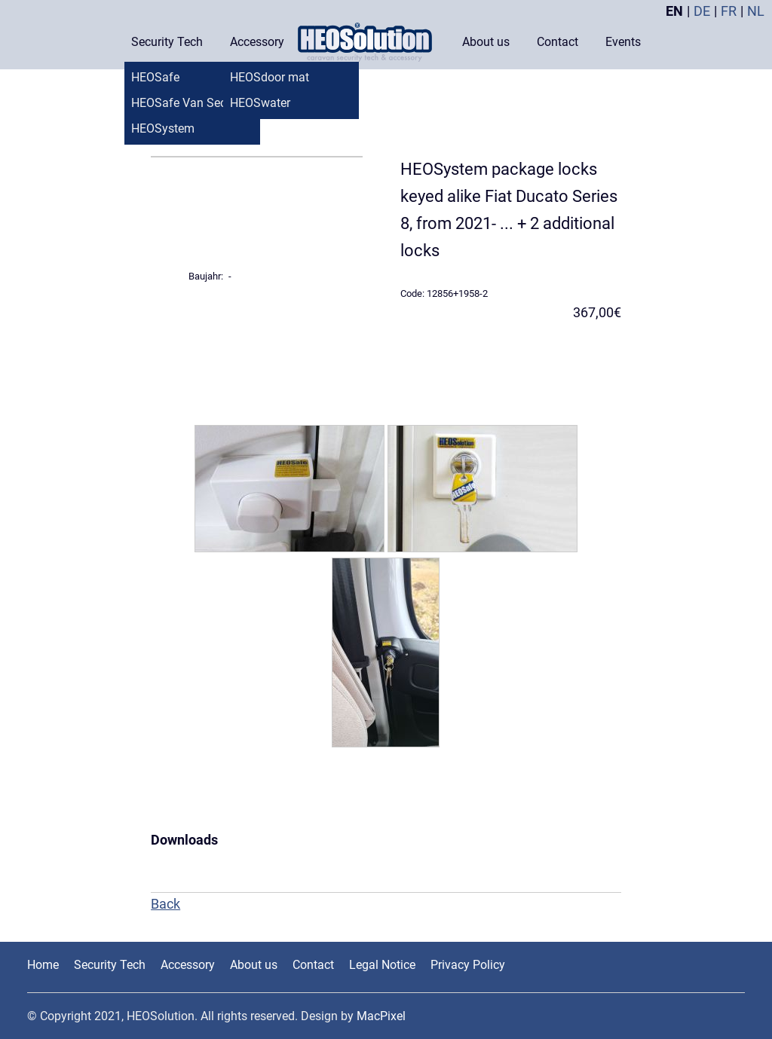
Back (165, 904)
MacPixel (381, 1016)
